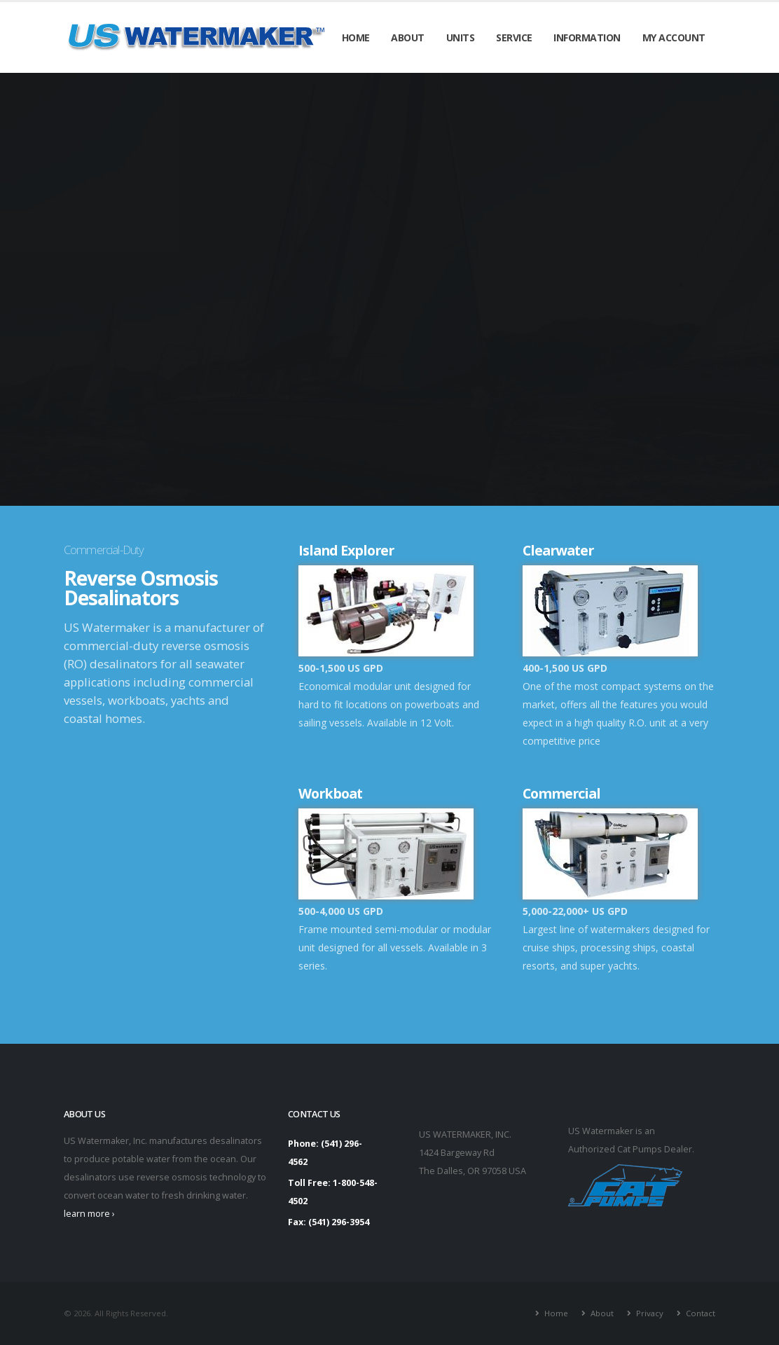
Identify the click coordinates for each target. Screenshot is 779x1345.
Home (356, 37)
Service (514, 37)
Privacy (649, 1313)
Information (587, 37)
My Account (673, 37)
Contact (700, 1313)
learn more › (89, 1214)
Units (460, 37)
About (408, 37)
